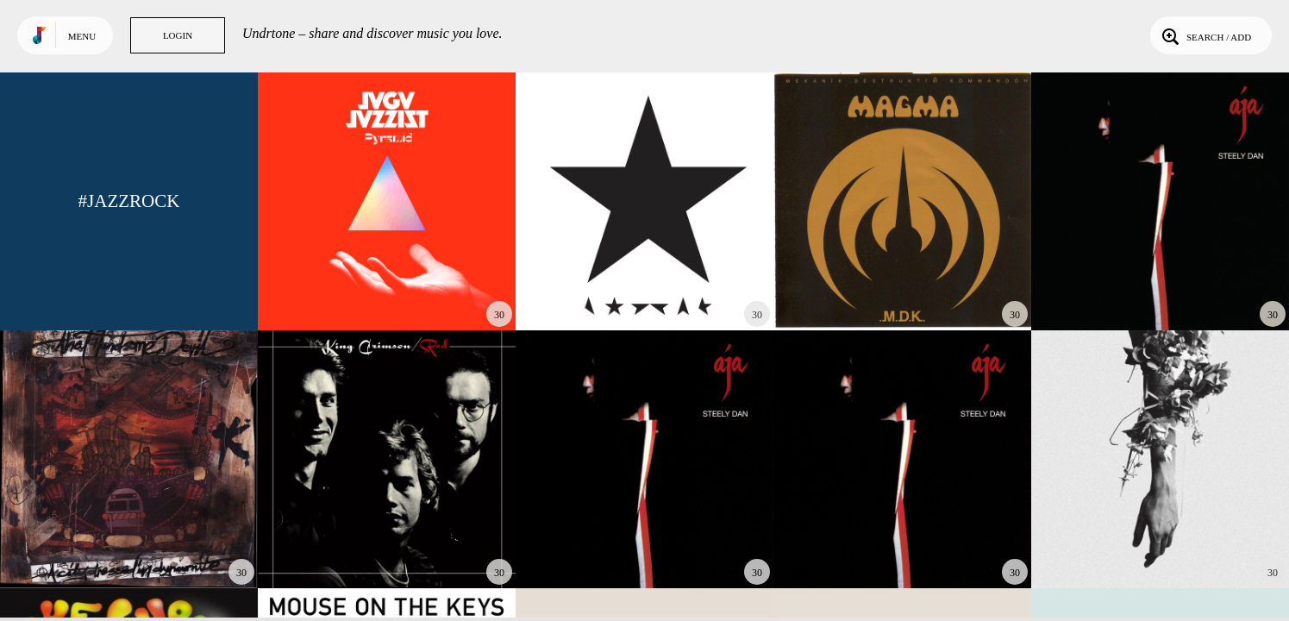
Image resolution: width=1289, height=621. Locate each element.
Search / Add (1205, 35)
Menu (82, 36)
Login (177, 35)
